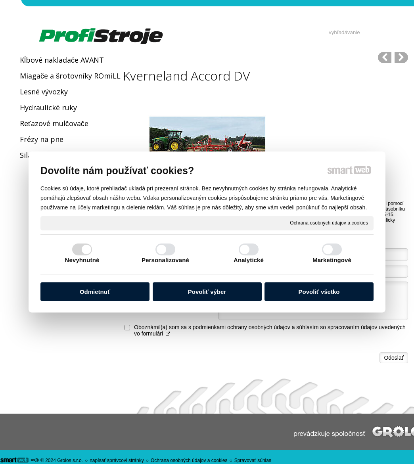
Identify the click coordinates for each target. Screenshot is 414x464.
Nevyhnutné (82, 260)
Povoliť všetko (319, 291)
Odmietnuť (95, 291)
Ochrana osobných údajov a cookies (329, 223)
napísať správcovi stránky (117, 460)
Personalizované (165, 260)
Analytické (249, 260)
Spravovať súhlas (252, 460)
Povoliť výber (207, 291)
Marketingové (331, 260)
